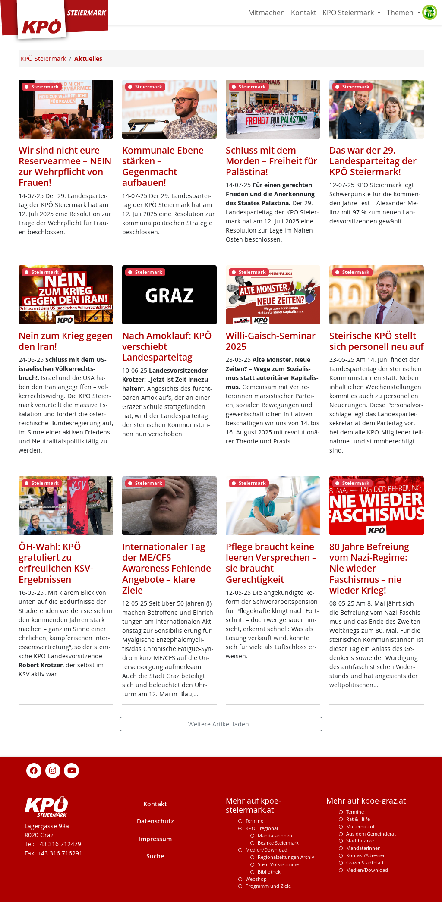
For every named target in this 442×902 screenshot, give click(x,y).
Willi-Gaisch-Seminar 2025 (271, 341)
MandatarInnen (363, 848)
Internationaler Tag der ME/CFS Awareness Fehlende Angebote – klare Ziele (166, 568)
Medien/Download (266, 849)
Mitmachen (266, 12)
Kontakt (303, 12)
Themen (401, 12)
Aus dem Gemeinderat (371, 833)
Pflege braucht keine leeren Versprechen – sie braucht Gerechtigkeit (271, 563)
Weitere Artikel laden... (221, 724)
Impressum (155, 839)
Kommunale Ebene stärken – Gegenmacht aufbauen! (163, 166)
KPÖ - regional (262, 828)
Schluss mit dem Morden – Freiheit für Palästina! (271, 161)
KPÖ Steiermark (349, 12)
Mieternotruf (360, 826)
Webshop (256, 879)
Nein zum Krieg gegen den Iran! (66, 341)
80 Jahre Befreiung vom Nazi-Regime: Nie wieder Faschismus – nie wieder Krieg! (369, 568)
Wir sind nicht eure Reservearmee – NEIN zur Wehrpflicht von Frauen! (65, 166)
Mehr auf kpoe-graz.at (366, 801)
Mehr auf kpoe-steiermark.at (253, 805)
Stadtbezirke (360, 840)
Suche (155, 856)
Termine (254, 820)
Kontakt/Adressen (366, 855)
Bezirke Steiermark (278, 842)
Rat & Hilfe (358, 819)
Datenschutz (155, 821)
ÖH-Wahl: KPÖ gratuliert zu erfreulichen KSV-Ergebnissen (56, 563)
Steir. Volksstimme (278, 864)
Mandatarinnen (275, 835)
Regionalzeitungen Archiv (286, 857)
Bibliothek (269, 871)
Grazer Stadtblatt (365, 862)
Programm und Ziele (268, 886)
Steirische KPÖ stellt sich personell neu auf (376, 341)
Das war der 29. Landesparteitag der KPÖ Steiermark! (373, 161)
